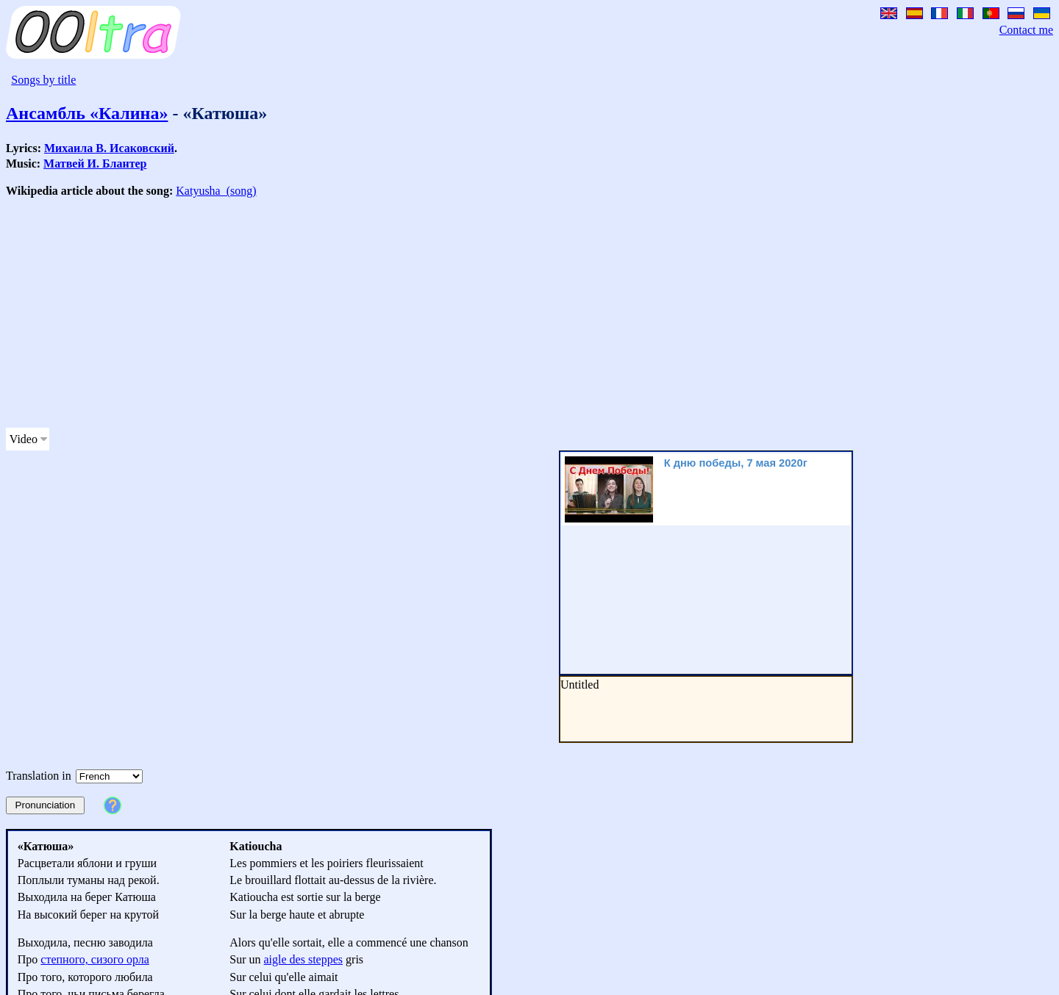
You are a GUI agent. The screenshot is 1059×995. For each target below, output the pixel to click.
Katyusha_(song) (216, 190)
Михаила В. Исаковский (109, 148)
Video (24, 439)
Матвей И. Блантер (94, 163)
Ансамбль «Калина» (87, 113)
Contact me (1026, 30)
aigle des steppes (303, 959)
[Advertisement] (447, 313)
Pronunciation (45, 805)
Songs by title (43, 79)
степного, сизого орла (94, 959)
